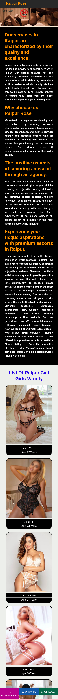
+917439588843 (10, 693)
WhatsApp (29, 691)
